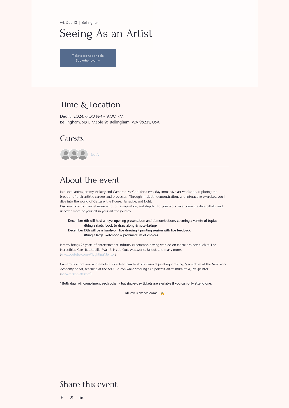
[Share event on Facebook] (62, 397)
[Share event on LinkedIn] (81, 397)
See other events (88, 60)
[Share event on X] (72, 397)
